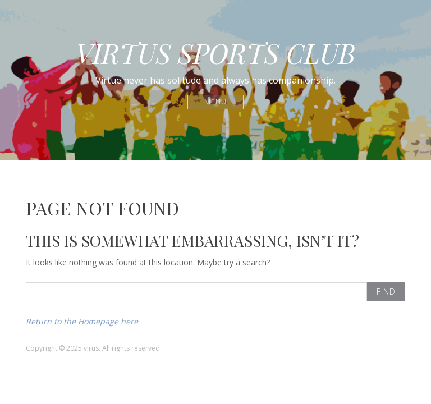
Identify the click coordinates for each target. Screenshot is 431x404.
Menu (216, 102)
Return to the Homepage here (82, 321)
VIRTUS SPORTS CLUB (215, 53)
